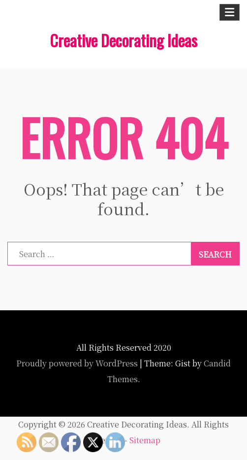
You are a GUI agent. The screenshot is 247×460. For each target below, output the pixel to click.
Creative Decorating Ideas (123, 40)
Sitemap (144, 440)
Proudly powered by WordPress (77, 363)
